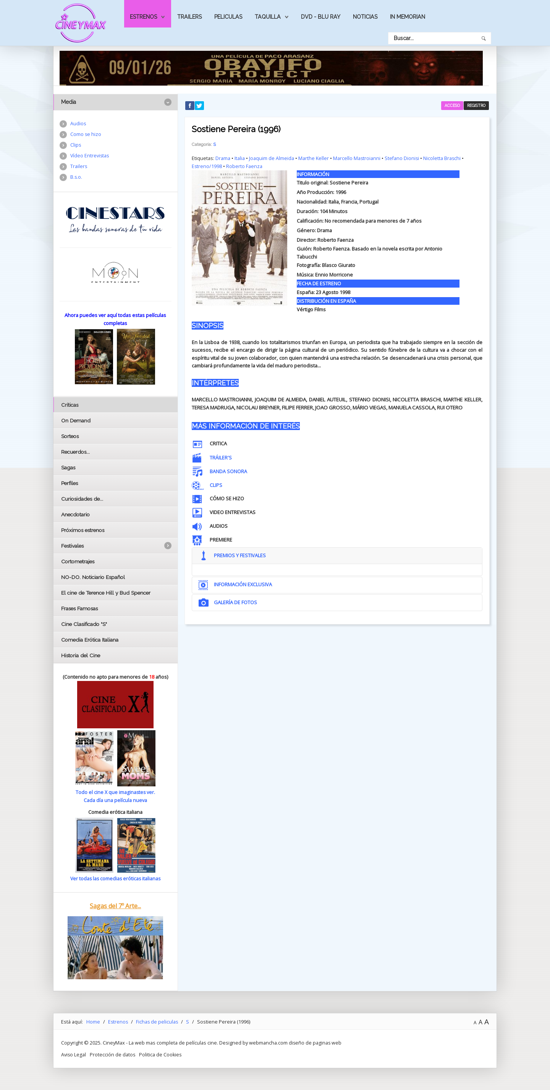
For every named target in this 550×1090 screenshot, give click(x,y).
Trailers (189, 17)
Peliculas (228, 17)
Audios (78, 123)
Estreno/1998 (207, 165)
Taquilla (268, 17)
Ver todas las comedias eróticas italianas (115, 878)
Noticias (365, 17)
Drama (222, 158)
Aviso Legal (73, 1053)
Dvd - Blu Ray (320, 17)
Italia (240, 158)
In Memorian (407, 17)
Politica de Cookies (161, 1053)
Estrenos (143, 17)
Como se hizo (86, 134)
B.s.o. (76, 178)
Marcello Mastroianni (357, 158)
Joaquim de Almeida (271, 158)
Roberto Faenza (244, 165)
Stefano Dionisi (402, 158)
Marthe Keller (313, 158)
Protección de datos (113, 1053)
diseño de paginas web (315, 1042)
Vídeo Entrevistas (90, 156)
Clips (75, 145)
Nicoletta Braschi (443, 158)
